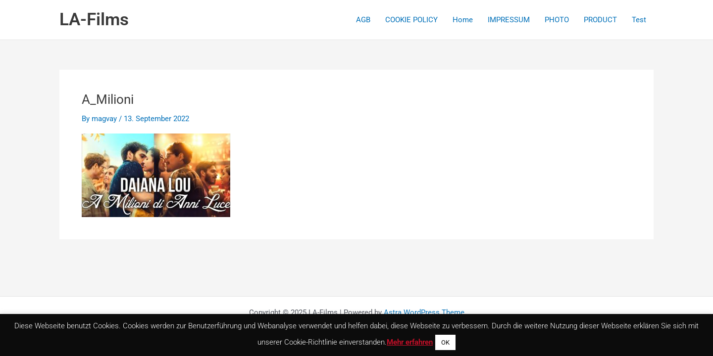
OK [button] (445, 342)
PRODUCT (600, 19)
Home (463, 19)
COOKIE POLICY (411, 19)
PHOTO (557, 19)
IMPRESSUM (509, 19)
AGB (363, 19)
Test (639, 19)
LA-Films (94, 19)
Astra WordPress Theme (424, 312)
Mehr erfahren (410, 342)
